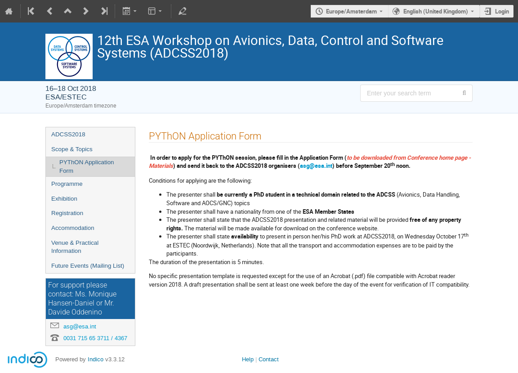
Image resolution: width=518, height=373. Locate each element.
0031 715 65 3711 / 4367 (95, 338)
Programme (67, 183)
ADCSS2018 (68, 134)
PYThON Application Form (86, 166)
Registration (67, 213)
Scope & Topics (72, 149)
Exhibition (64, 198)
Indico (95, 359)
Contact (269, 359)
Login (502, 11)
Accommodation (72, 228)
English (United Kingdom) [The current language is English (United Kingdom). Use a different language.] (435, 11)
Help (248, 359)
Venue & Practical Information (74, 247)
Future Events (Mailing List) (87, 265)
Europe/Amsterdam (351, 11)
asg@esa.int (79, 326)
